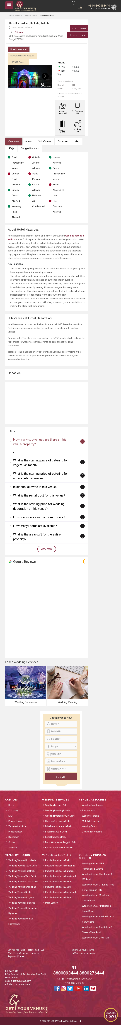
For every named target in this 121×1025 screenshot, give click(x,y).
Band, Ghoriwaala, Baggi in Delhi (60, 842)
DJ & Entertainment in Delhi (58, 826)
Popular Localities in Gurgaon (59, 871)
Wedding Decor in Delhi (56, 805)
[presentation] (14, 76)
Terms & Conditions (18, 826)
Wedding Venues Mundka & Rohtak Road (95, 898)
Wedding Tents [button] (89, 826)
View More (47, 548)
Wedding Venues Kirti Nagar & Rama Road (96, 908)
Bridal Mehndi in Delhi (55, 837)
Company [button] (13, 810)
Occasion (63, 141)
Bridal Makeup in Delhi (56, 831)
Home (11, 805)
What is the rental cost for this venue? (39, 495)
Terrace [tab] (18, 62)
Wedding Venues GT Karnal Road (98, 884)
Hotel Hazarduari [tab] (18, 49)
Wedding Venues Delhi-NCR (95, 937)
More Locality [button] (51, 903)
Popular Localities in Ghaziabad (60, 876)
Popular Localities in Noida (58, 881)
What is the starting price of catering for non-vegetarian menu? (40, 476)
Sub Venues (44, 141)
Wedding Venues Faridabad (21, 903)
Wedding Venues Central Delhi (23, 881)
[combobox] (61, 746)
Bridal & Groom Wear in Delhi (59, 847)
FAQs (11, 148)
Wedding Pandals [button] (90, 816)
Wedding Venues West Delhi (22, 876)
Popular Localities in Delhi (57, 860)
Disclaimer (13, 837)
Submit (61, 776)
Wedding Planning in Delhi (57, 810)
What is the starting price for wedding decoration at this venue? (39, 506)
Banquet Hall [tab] (22, 55)
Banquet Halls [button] (89, 810)
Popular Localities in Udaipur (59, 897)
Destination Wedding (92, 831)
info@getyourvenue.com (17, 984)
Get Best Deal (77, 35)
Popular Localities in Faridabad (60, 865)
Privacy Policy (15, 821)
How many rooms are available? (35, 526)
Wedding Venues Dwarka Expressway (20, 921)
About (28, 141)
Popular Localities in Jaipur (58, 887)
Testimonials (33, 950)
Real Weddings (21, 953)
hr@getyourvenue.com (83, 953)
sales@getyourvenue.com (18, 981)
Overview (13, 141)
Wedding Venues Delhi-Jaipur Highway (22, 911)
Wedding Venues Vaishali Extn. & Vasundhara (98, 919)
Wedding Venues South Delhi (22, 865)
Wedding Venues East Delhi (21, 871)
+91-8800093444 (99, 5)
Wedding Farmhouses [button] (92, 805)
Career (21, 956)
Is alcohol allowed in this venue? (35, 487)
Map (77, 141)
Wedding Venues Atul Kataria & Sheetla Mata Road (97, 930)
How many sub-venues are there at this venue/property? (39, 442)
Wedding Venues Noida (19, 892)
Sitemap (12, 847)
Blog (23, 950)
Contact (12, 842)
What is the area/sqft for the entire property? (37, 537)
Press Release (15, 831)
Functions (34, 953)
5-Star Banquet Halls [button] (92, 890)
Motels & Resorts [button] (90, 821)
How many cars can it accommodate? (39, 517)
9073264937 (79, 28)
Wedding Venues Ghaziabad (22, 887)
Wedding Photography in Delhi (60, 816)
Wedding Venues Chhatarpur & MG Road (97, 877)
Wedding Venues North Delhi (22, 860)
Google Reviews (30, 148)
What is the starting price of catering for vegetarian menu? (40, 462)
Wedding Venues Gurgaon (21, 897)
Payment (12, 956)
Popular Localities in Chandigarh (61, 892)
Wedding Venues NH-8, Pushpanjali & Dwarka (93, 866)
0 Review (17, 32)
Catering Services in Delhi (57, 821)
